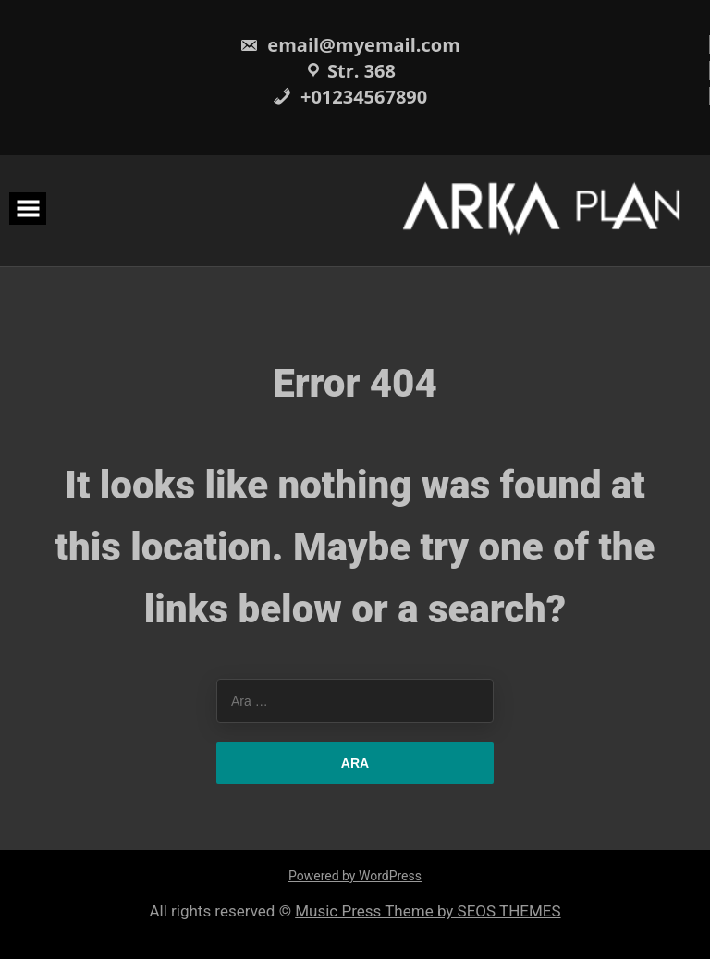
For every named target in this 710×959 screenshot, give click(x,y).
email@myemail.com (349, 44)
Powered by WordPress (355, 875)
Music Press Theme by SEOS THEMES (427, 911)
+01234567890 (350, 96)
